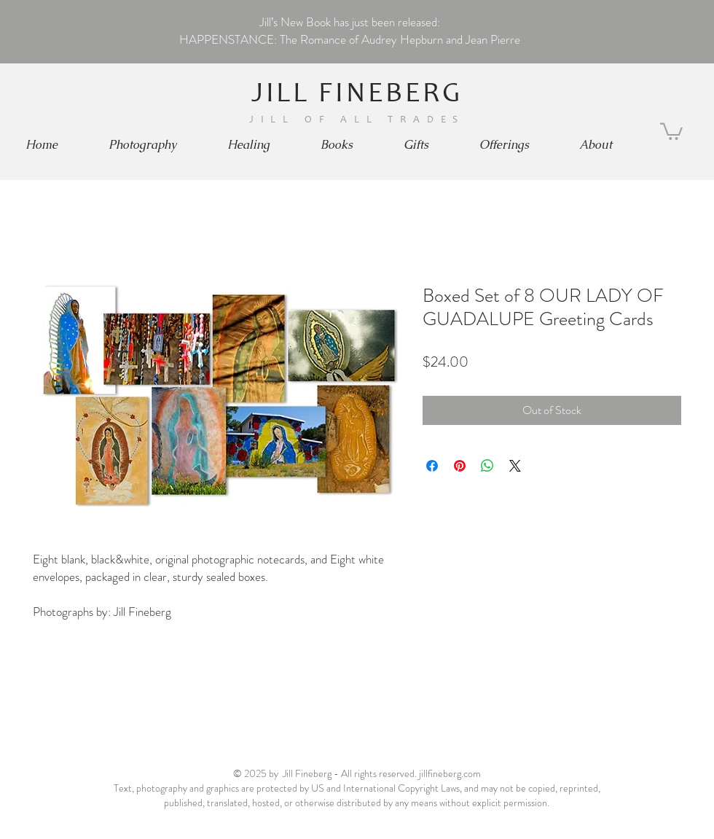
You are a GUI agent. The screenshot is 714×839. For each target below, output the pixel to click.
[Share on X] (515, 466)
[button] (142, 145)
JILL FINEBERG (357, 95)
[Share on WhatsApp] (487, 466)
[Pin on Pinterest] (459, 466)
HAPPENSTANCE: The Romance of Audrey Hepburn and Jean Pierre (349, 39)
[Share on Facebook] (432, 466)
